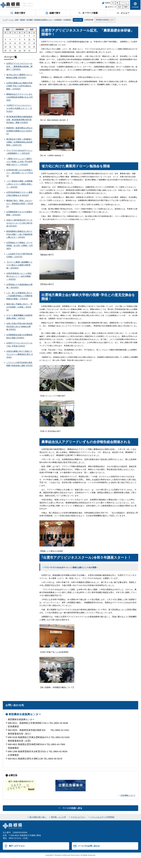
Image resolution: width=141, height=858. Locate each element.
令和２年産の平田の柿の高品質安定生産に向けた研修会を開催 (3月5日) (19, 326)
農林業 (22, 20)
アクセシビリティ (78, 817)
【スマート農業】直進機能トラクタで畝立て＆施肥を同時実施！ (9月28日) (19, 265)
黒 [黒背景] (117, 3)
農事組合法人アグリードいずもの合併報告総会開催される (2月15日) (19, 97)
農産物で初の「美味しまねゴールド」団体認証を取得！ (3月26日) (19, 203)
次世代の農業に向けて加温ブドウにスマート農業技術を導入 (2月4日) (19, 354)
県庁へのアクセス (17, 846)
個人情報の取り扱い (37, 817)
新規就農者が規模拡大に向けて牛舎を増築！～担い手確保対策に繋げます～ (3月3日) (19, 234)
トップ (5, 20)
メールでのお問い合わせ (89, 846)
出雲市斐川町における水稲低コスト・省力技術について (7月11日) (19, 173)
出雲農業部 (67, 20)
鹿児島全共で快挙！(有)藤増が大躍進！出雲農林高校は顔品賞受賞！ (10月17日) (19, 142)
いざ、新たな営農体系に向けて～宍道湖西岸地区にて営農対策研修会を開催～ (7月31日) (19, 296)
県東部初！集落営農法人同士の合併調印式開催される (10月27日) (19, 131)
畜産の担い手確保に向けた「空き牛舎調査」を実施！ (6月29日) (19, 307)
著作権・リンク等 (58, 817)
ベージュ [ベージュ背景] (124, 3)
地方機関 (30, 20)
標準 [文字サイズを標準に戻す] (126, 7)
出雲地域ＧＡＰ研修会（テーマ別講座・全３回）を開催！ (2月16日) (19, 246)
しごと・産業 (14, 20)
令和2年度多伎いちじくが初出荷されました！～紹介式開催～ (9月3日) (19, 276)
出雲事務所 (58, 20)
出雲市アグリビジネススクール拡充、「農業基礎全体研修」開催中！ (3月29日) (19, 66)
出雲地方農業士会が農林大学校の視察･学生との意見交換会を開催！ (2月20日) (19, 86)
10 (29, 39)
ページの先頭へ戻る (72, 808)
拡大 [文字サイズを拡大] (120, 7)
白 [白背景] (113, 3)
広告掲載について (127, 795)
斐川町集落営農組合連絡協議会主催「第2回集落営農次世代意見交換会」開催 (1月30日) (19, 120)
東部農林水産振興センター (43, 20)
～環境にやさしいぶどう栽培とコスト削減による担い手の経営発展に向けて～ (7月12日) (19, 162)
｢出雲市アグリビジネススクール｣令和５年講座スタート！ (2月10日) (19, 108)
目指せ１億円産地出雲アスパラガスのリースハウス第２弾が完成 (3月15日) (19, 223)
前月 (7, 29)
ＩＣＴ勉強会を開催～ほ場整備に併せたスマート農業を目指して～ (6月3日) (19, 184)
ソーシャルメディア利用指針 (102, 817)
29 (20, 51)
